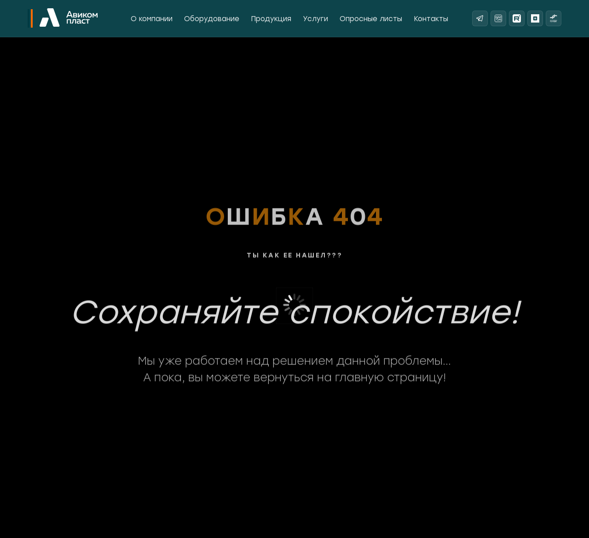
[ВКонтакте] (498, 18)
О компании (152, 19)
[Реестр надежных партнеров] (553, 18)
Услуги (315, 19)
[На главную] (69, 18)
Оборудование (211, 19)
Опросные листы (371, 19)
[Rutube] (517, 18)
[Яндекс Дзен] (535, 18)
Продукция (271, 19)
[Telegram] (480, 18)
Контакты (431, 19)
